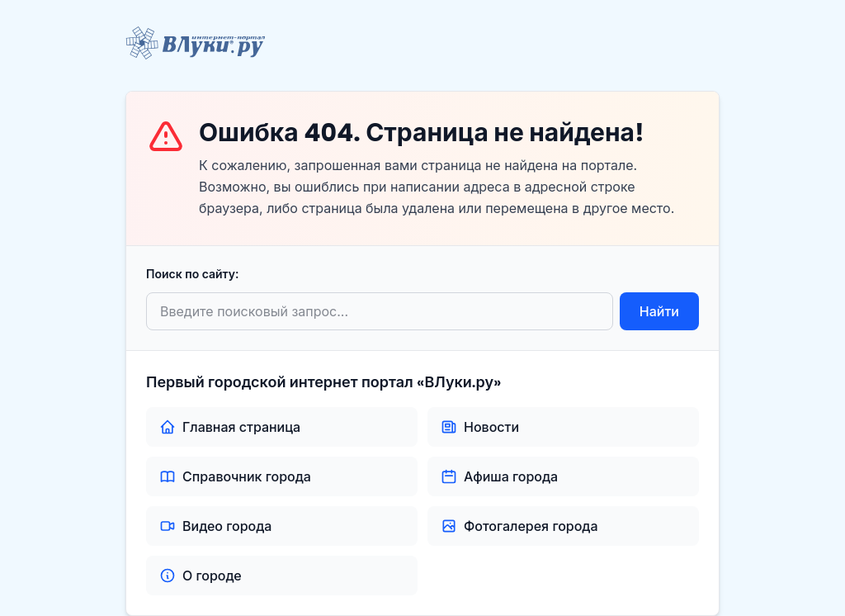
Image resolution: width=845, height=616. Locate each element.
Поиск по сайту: (192, 274)
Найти (659, 311)
